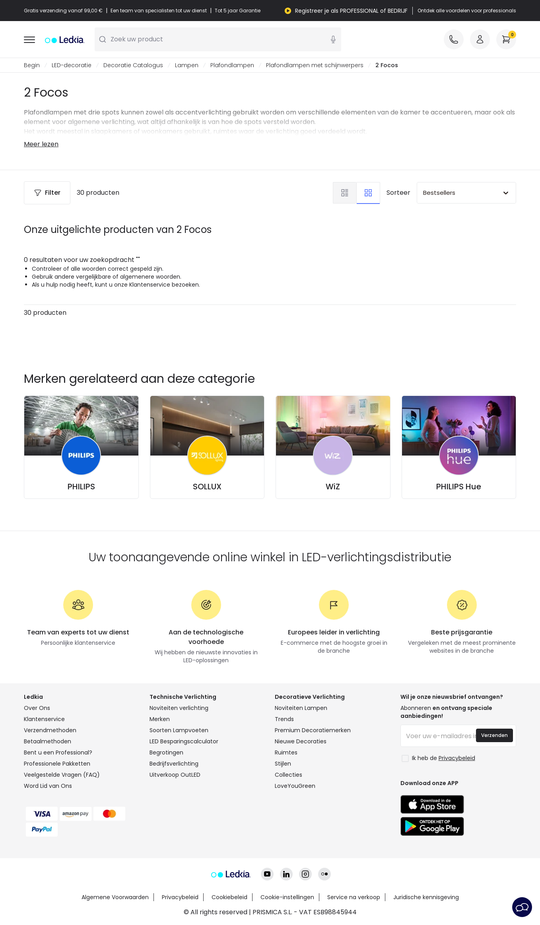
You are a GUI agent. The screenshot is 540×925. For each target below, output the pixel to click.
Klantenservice (44, 719)
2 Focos (386, 65)
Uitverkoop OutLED (175, 775)
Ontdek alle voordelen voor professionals (467, 11)
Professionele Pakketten (57, 764)
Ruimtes (286, 752)
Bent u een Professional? (58, 752)
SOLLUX (207, 486)
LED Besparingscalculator (184, 741)
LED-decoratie (71, 65)
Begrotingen (166, 752)
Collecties (288, 775)
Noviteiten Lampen (301, 708)
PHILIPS (81, 486)
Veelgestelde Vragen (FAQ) (62, 775)
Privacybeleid (180, 897)
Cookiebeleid (229, 897)
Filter (47, 192)
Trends (284, 719)
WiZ (333, 486)
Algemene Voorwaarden (115, 897)
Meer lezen (41, 144)
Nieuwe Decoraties (300, 741)
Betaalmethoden (47, 741)
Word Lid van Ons (48, 786)
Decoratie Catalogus (133, 65)
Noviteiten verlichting (179, 708)
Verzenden (494, 735)
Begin (32, 65)
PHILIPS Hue (458, 486)
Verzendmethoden (50, 730)
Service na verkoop (353, 897)
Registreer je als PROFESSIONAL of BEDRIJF (351, 11)
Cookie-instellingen (287, 897)
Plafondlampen (232, 65)
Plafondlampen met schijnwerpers (314, 65)
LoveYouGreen (295, 786)
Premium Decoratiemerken (313, 730)
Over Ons (37, 708)
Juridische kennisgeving (426, 897)
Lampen (186, 65)
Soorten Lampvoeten (179, 730)
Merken (160, 719)
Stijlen (283, 764)
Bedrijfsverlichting (174, 764)
